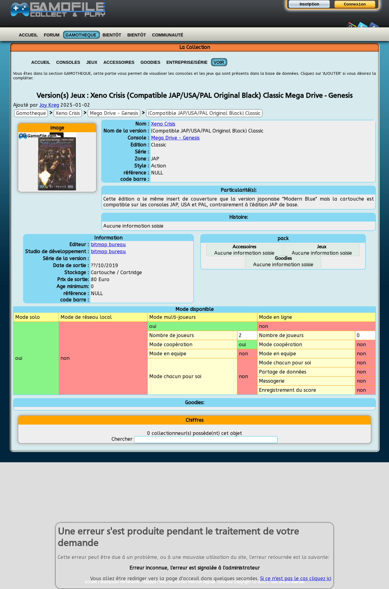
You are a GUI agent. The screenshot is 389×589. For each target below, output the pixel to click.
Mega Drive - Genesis (114, 113)
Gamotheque (81, 35)
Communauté (167, 35)
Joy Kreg (49, 105)
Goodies (150, 62)
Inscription (309, 4)
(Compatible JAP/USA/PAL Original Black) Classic (204, 113)
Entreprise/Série (187, 62)
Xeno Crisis (68, 113)
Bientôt (111, 35)
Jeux (92, 62)
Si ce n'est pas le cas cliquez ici (295, 579)
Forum (51, 35)
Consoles (68, 62)
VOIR (219, 62)
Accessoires (118, 62)
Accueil (28, 35)
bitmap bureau (108, 244)
